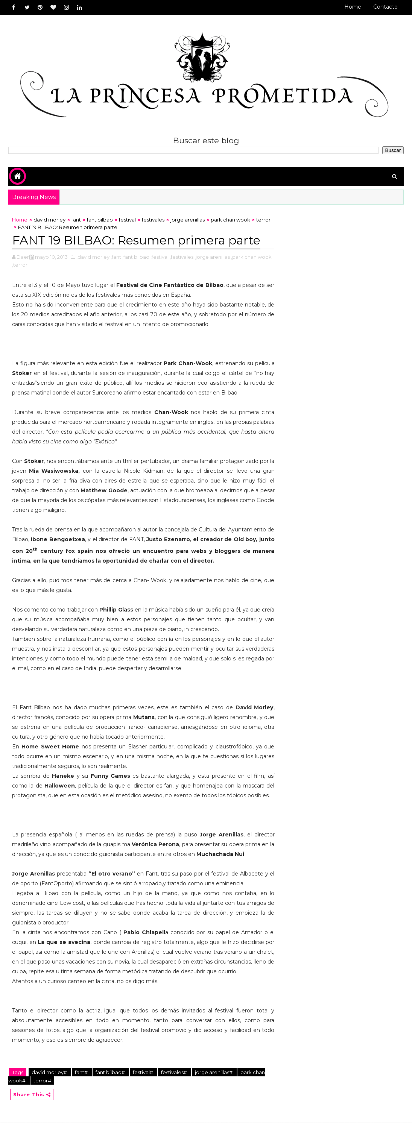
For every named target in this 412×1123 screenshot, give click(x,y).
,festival (160, 257)
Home (352, 6)
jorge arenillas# (214, 1072)
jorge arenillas (187, 220)
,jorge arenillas (212, 257)
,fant (116, 257)
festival (127, 220)
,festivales (181, 257)
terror (263, 220)
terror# (42, 1080)
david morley (49, 220)
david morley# (50, 1072)
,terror (19, 265)
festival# (143, 1072)
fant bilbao (100, 220)
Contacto (385, 6)
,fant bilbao (135, 257)
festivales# (174, 1072)
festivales (153, 220)
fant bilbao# (111, 1072)
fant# (82, 1072)
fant (76, 220)
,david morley (92, 257)
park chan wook (230, 220)
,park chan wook (251, 257)
